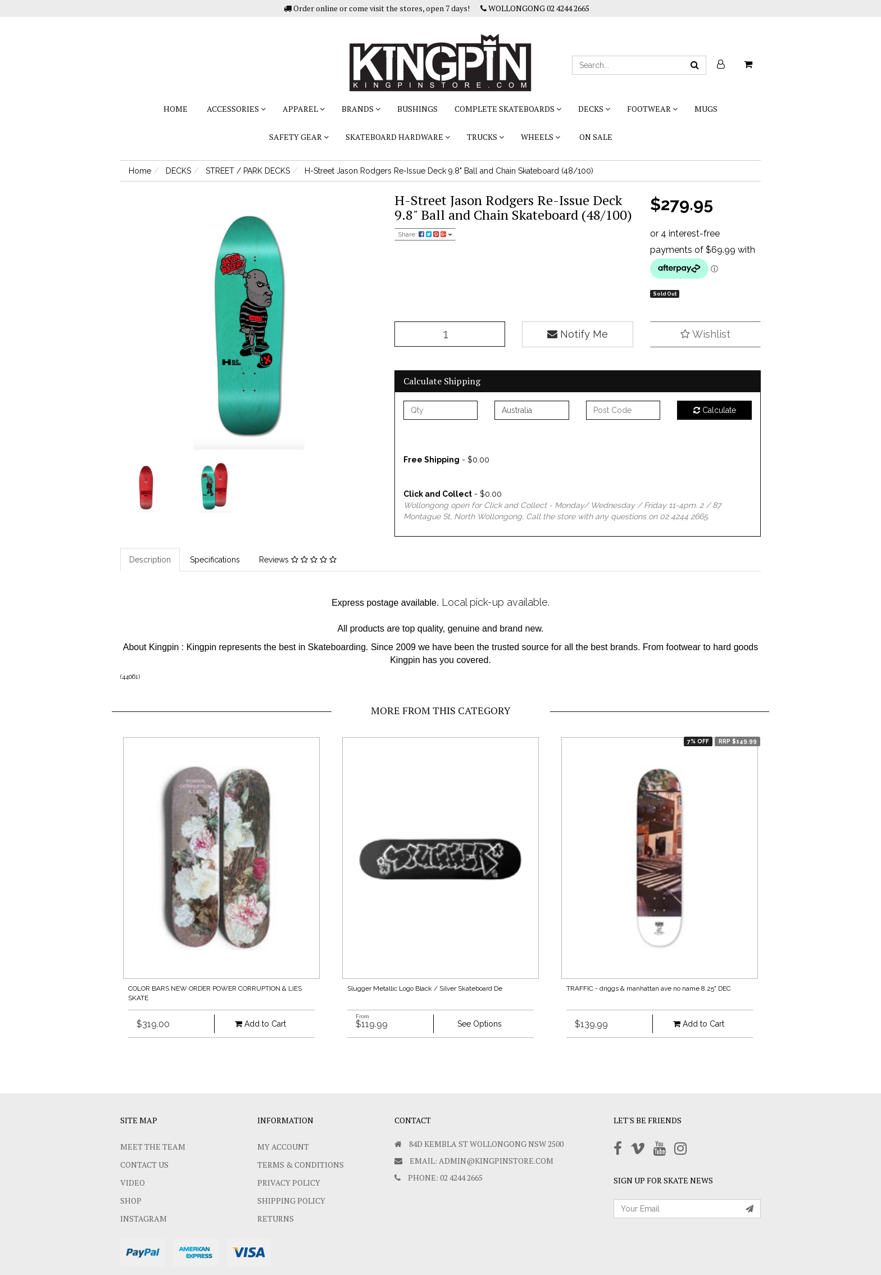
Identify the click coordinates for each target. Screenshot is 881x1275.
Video (132, 1182)
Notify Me (577, 334)
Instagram (143, 1218)
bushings (417, 108)
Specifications (215, 559)
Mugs (705, 108)
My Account (283, 1146)
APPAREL (304, 108)
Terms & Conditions (300, 1164)
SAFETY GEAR (299, 136)
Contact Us (144, 1164)
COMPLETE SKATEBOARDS (508, 108)
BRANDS (361, 108)
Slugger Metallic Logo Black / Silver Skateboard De (424, 988)
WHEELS (540, 136)
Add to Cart (260, 1023)
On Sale (595, 136)
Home (176, 108)
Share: (425, 234)
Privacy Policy (288, 1182)
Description (150, 559)
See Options (479, 1023)
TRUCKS (485, 136)
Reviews (298, 559)
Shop (131, 1200)
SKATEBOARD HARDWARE (398, 136)
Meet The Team (152, 1146)
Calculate (714, 410)
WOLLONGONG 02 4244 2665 (534, 8)
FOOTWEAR (652, 108)
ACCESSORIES (236, 108)
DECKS (594, 108)
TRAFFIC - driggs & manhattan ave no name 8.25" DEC (648, 988)
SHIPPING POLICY (291, 1200)
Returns (275, 1218)
